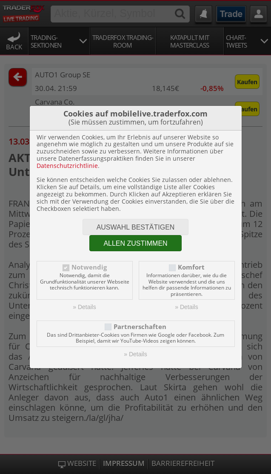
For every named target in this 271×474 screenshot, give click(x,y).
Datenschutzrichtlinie (67, 166)
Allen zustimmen (135, 243)
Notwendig (89, 267)
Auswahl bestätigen (136, 227)
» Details (84, 307)
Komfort (191, 267)
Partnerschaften (140, 326)
